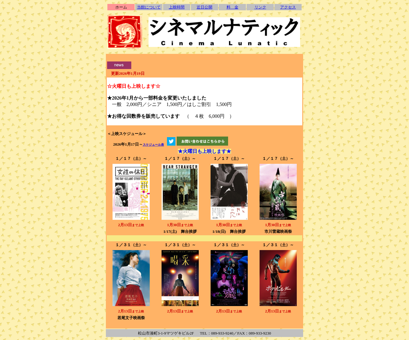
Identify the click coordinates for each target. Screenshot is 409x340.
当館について (149, 7)
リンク (260, 7)
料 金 (232, 7)
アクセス (288, 7)
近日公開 (204, 7)
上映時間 (177, 7)
